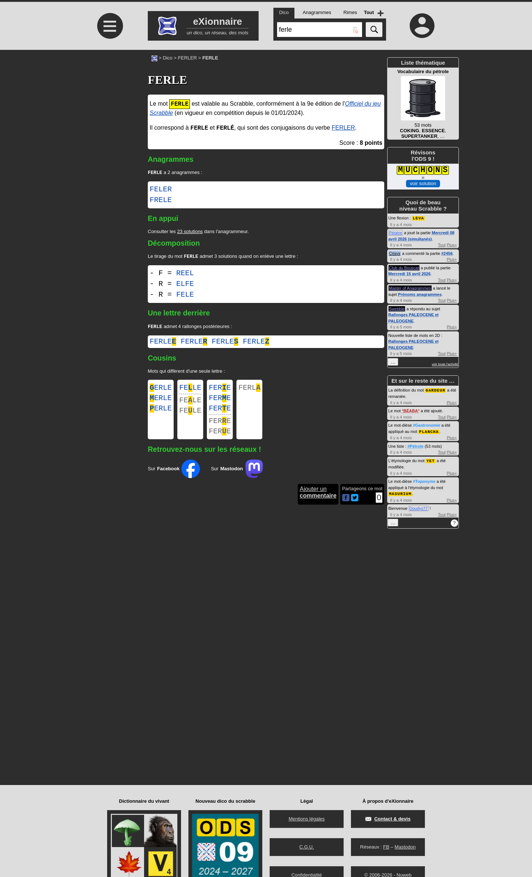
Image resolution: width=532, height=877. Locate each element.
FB (386, 847)
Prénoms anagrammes (419, 294)
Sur (174, 478)
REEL (185, 275)
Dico (168, 58)
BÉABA (410, 410)
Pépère (395, 232)
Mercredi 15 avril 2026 (409, 273)
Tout (442, 244)
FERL (249, 391)
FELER (161, 190)
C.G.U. (306, 847)
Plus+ (452, 244)
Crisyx (394, 253)
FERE (220, 391)
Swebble (397, 308)
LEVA (418, 218)
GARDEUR (435, 389)
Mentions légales (307, 819)
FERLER (187, 58)
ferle (163, 344)
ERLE (161, 391)
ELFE (185, 285)
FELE (185, 296)
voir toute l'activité (445, 364)
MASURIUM (400, 492)
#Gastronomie (426, 424)
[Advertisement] (109, 112)
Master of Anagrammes (410, 288)
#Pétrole (415, 445)
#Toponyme (424, 480)
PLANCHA (429, 430)
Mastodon (405, 847)
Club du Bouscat (404, 267)
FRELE (161, 201)
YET (430, 459)
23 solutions (189, 232)
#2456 (447, 253)
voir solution (423, 183)
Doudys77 (418, 506)
